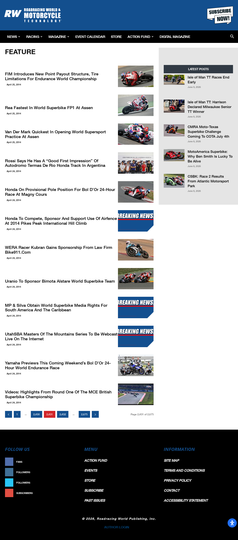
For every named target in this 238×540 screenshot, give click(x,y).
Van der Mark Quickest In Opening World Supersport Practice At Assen (60, 134)
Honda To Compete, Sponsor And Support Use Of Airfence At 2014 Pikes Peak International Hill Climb (58, 221)
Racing (34, 37)
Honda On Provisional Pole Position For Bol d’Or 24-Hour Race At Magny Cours (59, 192)
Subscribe (67, 493)
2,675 (84, 414)
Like (71, 461)
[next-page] (95, 414)
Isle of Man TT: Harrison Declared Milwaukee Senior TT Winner (209, 107)
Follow (69, 472)
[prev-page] (8, 414)
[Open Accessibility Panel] (232, 523)
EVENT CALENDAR (90, 37)
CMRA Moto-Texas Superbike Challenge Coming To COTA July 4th (208, 131)
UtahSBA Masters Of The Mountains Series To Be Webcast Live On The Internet (59, 336)
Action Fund (141, 37)
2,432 (63, 414)
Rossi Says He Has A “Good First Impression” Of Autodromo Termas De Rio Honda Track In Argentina (57, 163)
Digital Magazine (175, 37)
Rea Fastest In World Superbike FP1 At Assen (44, 107)
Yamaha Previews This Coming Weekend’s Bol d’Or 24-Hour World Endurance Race (56, 365)
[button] (232, 37)
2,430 (36, 414)
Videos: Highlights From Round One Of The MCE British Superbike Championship (52, 394)
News (13, 37)
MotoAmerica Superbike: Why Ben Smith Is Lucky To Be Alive (210, 156)
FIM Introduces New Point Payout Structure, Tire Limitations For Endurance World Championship (60, 76)
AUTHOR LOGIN (116, 527)
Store (116, 37)
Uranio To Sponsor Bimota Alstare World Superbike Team (54, 281)
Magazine (58, 37)
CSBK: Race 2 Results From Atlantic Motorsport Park (208, 181)
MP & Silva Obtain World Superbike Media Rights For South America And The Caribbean (56, 307)
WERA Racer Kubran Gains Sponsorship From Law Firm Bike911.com (53, 250)
